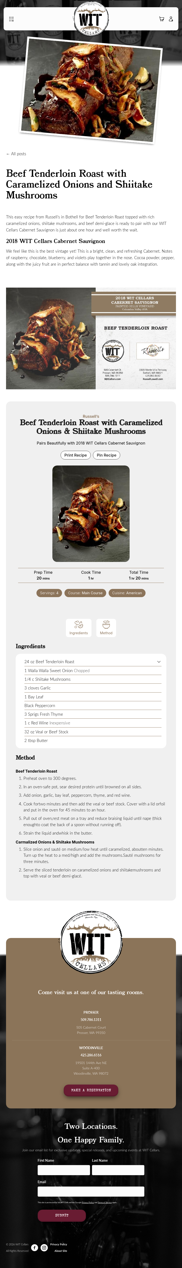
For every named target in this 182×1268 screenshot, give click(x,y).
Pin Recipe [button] (106, 455)
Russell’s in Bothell (61, 216)
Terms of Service (105, 1202)
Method (106, 627)
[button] (12, 19)
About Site (61, 1251)
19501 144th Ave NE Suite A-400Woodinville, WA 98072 (91, 1068)
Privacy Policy (88, 1202)
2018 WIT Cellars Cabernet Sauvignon (55, 241)
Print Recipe (75, 455)
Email (42, 1181)
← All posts (16, 153)
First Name (46, 1160)
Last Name (100, 1160)
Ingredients (79, 627)
